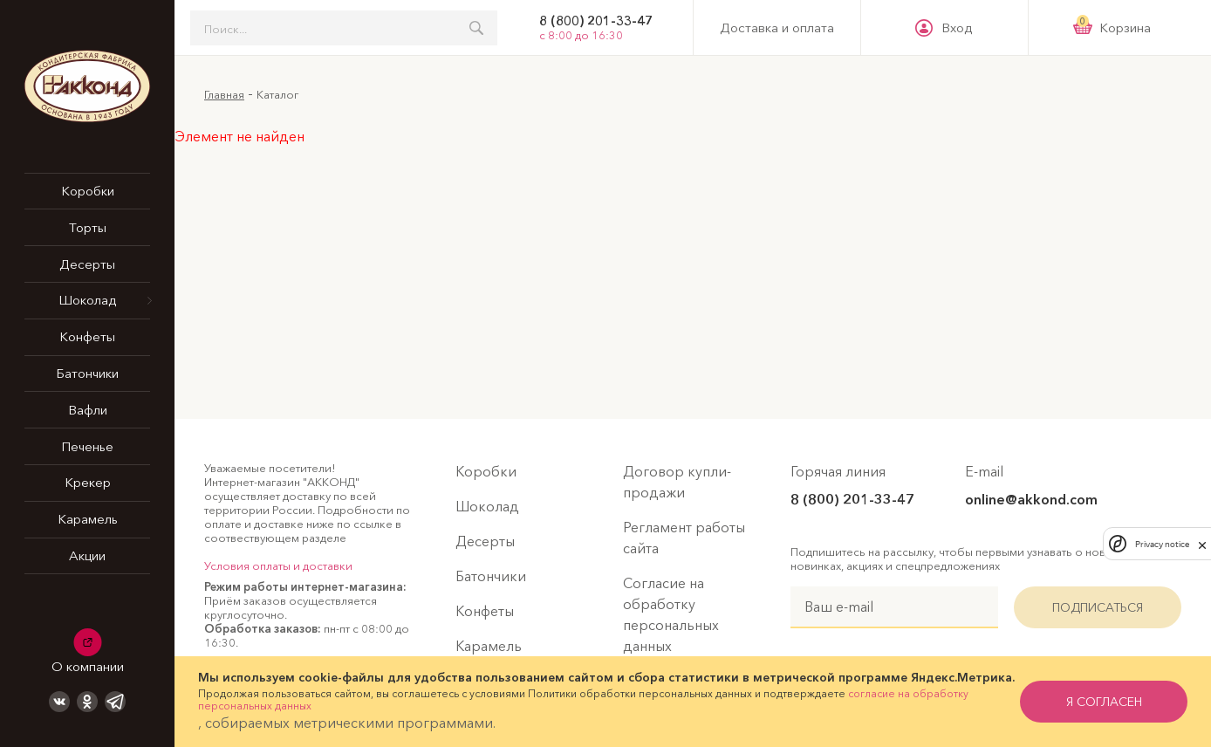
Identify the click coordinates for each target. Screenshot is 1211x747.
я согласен (1104, 701)
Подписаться (1097, 607)
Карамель (88, 519)
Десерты (87, 264)
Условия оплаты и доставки (278, 565)
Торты (87, 227)
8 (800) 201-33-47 (596, 21)
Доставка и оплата (777, 28)
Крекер (88, 482)
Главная (224, 94)
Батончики (87, 373)
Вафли (87, 409)
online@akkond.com (1031, 499)
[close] (1202, 543)
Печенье (87, 446)
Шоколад (87, 299)
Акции (87, 555)
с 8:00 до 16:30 (581, 35)
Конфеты (87, 336)
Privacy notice (1162, 544)
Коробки (87, 190)
